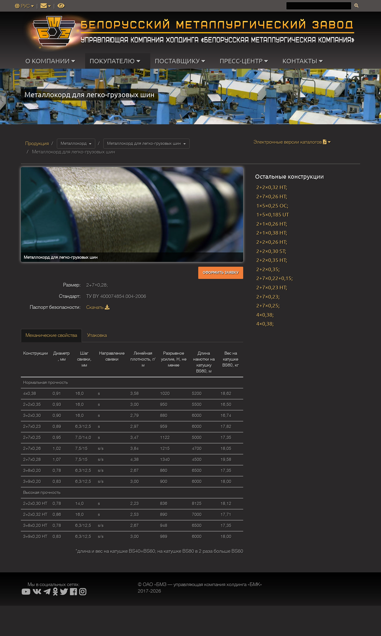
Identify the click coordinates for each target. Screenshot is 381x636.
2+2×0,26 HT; (271, 241)
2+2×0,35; (267, 269)
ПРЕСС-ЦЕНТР (245, 61)
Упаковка (97, 335)
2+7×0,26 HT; (271, 196)
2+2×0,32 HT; (271, 187)
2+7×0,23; (267, 296)
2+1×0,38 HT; (271, 232)
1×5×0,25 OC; (272, 205)
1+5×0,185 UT (272, 214)
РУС (25, 6)
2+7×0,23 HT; (271, 287)
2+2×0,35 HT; (271, 260)
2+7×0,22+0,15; (274, 278)
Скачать (98, 307)
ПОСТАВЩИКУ (181, 61)
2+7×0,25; (267, 305)
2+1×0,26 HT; (271, 223)
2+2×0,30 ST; (271, 251)
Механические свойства (51, 335)
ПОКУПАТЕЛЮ (116, 61)
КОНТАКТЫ (304, 61)
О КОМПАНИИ (51, 61)
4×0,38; (265, 314)
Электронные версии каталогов (292, 142)
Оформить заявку (220, 273)
